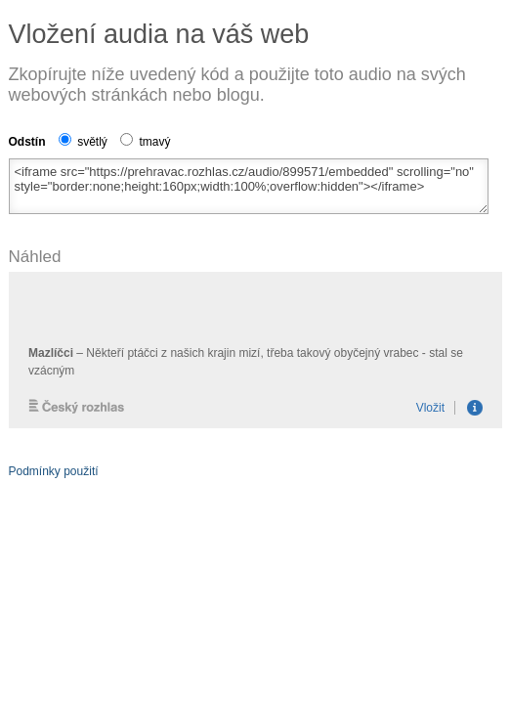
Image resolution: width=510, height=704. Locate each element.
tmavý (145, 142)
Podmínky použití (54, 471)
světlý (83, 142)
